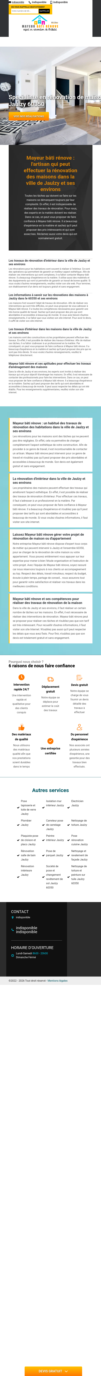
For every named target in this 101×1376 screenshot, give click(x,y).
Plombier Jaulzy (26, 822)
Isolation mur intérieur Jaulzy (55, 803)
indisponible (16, 2)
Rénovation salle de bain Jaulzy (28, 855)
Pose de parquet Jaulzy (54, 853)
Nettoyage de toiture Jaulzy (79, 822)
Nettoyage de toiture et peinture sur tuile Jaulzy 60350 (79, 875)
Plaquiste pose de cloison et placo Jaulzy (29, 840)
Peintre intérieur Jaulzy (55, 838)
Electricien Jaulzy (77, 803)
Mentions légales (57, 980)
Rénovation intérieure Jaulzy (27, 870)
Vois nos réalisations (29, 116)
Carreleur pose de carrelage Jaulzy (54, 825)
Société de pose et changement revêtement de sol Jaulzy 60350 (54, 877)
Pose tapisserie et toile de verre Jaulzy (28, 807)
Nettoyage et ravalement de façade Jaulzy (79, 855)
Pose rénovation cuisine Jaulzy (79, 840)
